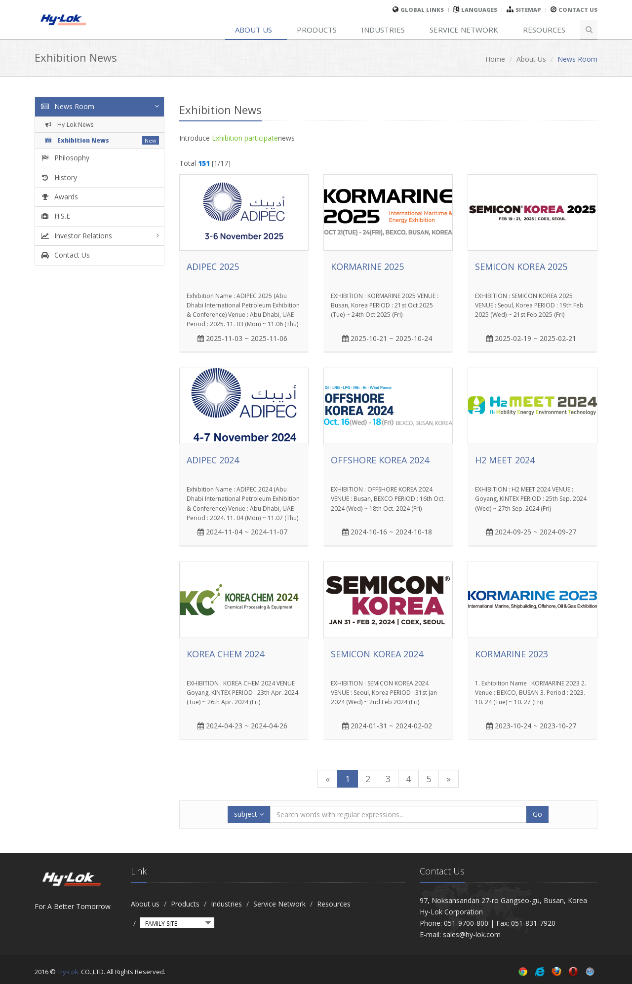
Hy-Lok (68, 971)
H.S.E (55, 216)
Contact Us (577, 9)
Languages (479, 9)
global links (422, 9)
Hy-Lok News (68, 124)
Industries (383, 30)
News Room (67, 106)
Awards (59, 196)
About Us (531, 59)
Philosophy (64, 157)
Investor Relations (76, 235)
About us (253, 30)
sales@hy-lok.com (472, 934)
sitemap (528, 9)
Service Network (464, 30)
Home (495, 59)
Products (317, 30)
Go (537, 814)
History (58, 177)
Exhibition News (76, 140)
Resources (544, 30)
